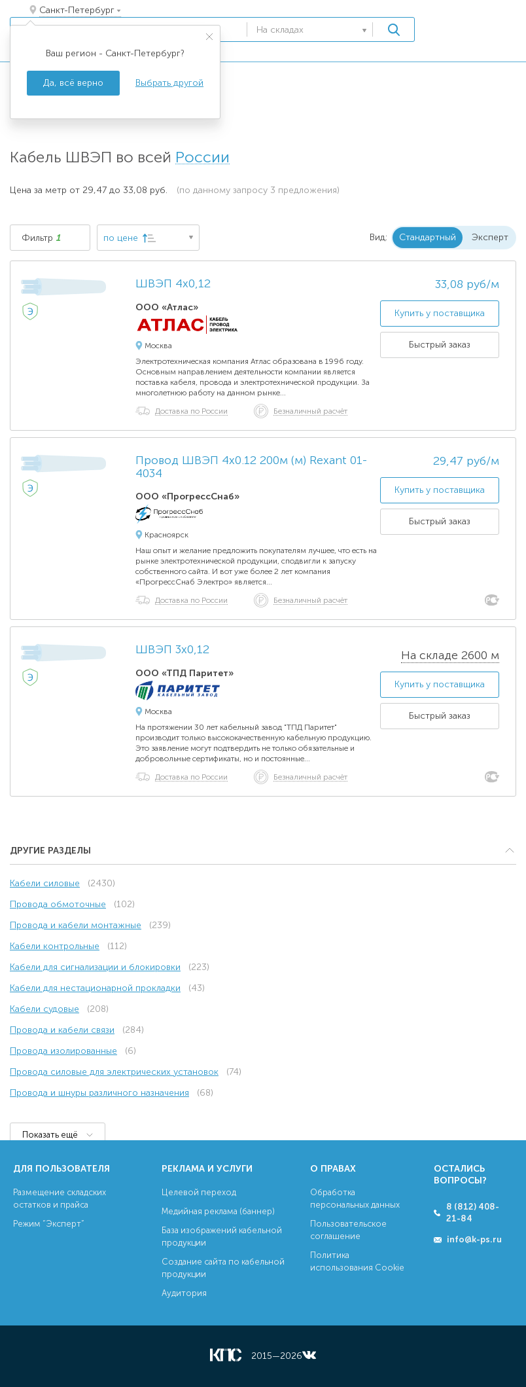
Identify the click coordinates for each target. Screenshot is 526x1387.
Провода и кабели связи (62, 1030)
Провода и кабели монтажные (75, 925)
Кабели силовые (45, 883)
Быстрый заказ (439, 344)
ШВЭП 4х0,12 (173, 284)
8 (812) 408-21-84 (472, 1212)
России (202, 157)
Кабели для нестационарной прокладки (95, 988)
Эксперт (490, 237)
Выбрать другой (169, 82)
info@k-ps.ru (474, 1239)
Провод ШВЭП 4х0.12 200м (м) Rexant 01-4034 (251, 467)
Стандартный (427, 237)
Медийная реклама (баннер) (218, 1211)
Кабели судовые (44, 1009)
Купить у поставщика (439, 313)
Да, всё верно (73, 82)
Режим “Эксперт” (48, 1224)
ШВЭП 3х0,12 (172, 650)
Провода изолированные (63, 1050)
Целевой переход (199, 1192)
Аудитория (184, 1293)
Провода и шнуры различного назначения (99, 1092)
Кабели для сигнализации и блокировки (95, 967)
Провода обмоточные (58, 904)
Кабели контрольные (54, 946)
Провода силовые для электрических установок (114, 1071)
